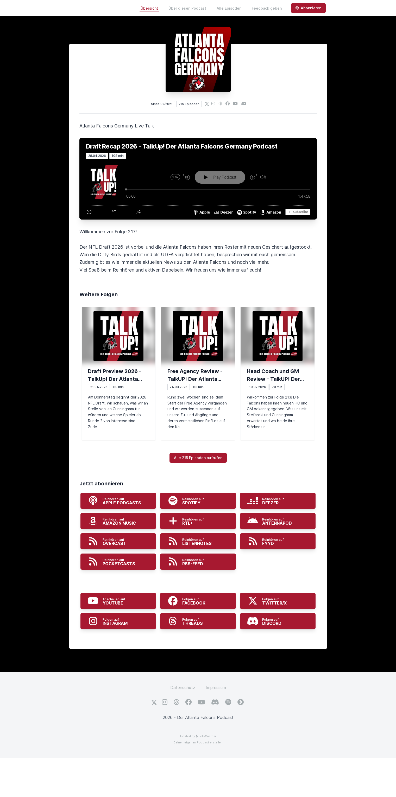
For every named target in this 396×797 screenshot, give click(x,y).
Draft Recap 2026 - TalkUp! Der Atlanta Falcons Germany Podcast (182, 146)
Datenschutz (182, 687)
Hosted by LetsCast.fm (198, 736)
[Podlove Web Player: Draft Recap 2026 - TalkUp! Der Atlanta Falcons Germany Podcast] (198, 189)
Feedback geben (267, 8)
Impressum (216, 687)
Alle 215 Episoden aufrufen (198, 457)
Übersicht (149, 8)
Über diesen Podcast (187, 8)
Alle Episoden (229, 8)
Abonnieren (308, 8)
